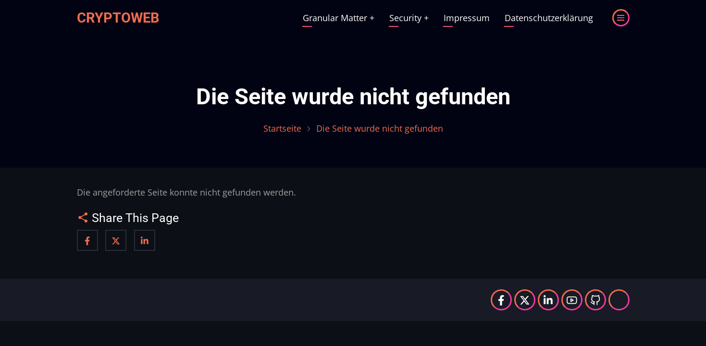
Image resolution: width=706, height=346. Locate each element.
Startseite (282, 128)
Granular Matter (338, 18)
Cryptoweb (118, 18)
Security (409, 18)
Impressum (467, 18)
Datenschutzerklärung (549, 18)
